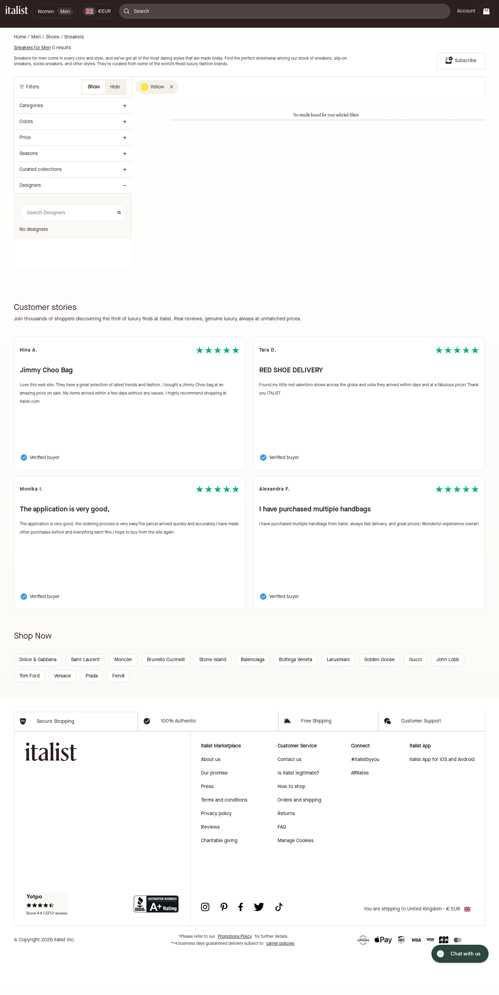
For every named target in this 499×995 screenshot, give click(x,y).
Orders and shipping (299, 841)
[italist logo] (16, 11)
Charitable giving (219, 882)
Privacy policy (216, 854)
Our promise (214, 814)
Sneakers (74, 37)
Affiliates (360, 814)
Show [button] (94, 87)
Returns (286, 854)
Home (20, 37)
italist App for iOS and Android (442, 800)
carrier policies (280, 984)
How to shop (291, 827)
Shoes (52, 37)
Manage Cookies (296, 882)
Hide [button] (115, 87)
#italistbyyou (365, 800)
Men (36, 37)
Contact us (289, 800)
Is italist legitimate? (298, 814)
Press (207, 827)
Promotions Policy (235, 977)
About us (210, 800)
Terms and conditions (224, 841)
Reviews (210, 868)
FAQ (282, 868)
